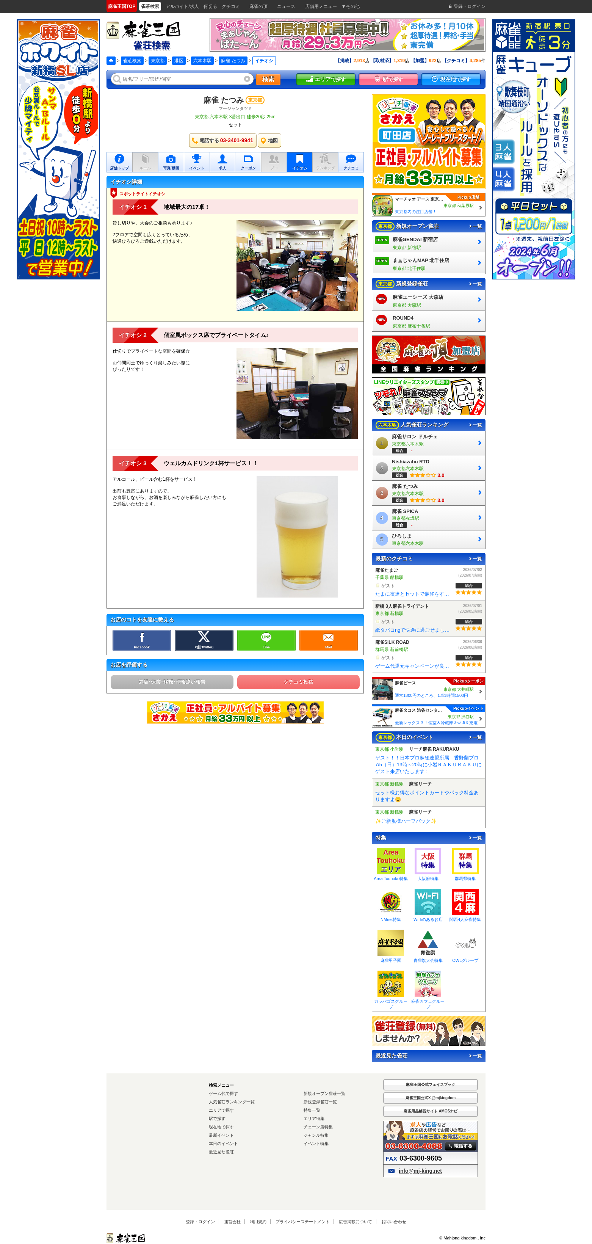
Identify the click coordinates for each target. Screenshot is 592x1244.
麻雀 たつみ (233, 60)
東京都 (157, 60)
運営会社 (232, 1221)
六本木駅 (202, 60)
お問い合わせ (393, 1221)
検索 (268, 79)
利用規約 (258, 1221)
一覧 (475, 226)
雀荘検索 (132, 60)
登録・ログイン (200, 1221)
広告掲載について (355, 1221)
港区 (178, 60)
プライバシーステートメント (303, 1221)
